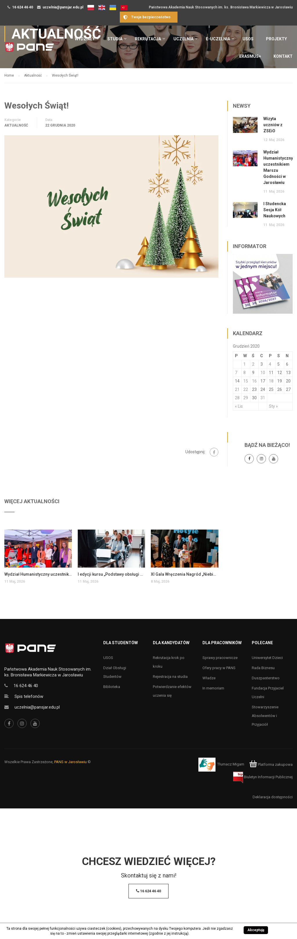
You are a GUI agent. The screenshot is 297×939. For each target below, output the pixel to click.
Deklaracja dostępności (273, 797)
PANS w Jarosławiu (70, 762)
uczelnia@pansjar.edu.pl (63, 7)
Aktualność (16, 125)
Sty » (273, 406)
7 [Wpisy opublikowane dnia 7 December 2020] (236, 372)
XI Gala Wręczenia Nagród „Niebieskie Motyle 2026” (184, 574)
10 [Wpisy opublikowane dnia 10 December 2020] (262, 372)
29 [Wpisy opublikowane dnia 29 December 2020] (245, 398)
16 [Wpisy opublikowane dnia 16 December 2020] (254, 381)
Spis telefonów (29, 696)
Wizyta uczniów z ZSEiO (272, 124)
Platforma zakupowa (271, 764)
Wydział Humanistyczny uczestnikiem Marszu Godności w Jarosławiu (38, 574)
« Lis (239, 406)
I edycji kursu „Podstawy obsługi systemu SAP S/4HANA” (111, 574)
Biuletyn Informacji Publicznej (263, 777)
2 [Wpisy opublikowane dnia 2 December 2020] (253, 364)
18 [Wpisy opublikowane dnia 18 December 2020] (271, 381)
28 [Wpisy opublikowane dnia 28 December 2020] (237, 398)
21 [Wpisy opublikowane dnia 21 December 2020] (237, 389)
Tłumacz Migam (230, 764)
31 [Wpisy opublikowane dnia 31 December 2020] (262, 398)
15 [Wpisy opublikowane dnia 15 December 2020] (245, 381)
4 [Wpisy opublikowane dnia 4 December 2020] (270, 364)
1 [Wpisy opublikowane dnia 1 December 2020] (244, 364)
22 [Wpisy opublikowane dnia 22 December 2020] (245, 389)
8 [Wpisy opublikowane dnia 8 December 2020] (244, 372)
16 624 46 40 (22, 7)
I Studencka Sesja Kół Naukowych (274, 209)
